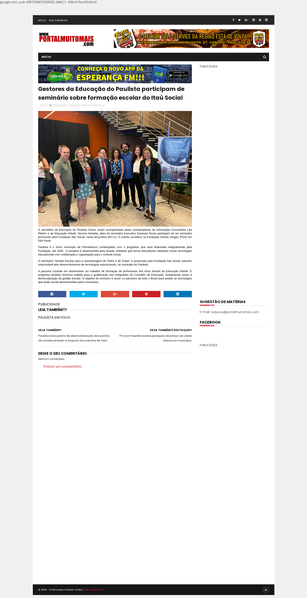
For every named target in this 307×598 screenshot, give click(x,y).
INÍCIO (42, 20)
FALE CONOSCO (58, 20)
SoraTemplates (93, 592)
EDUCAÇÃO (60, 105)
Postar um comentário (62, 366)
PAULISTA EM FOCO (93, 105)
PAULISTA (74, 105)
